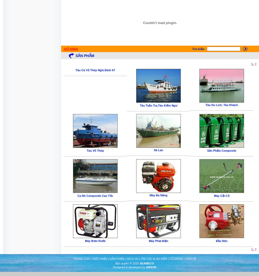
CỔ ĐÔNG (176, 258)
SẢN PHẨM (117, 258)
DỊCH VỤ (133, 258)
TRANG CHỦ (81, 258)
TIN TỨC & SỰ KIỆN (154, 258)
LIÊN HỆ (190, 258)
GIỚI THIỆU (99, 258)
